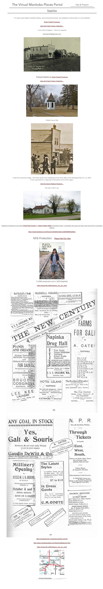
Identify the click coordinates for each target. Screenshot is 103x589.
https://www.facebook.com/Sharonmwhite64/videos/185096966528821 (52, 232)
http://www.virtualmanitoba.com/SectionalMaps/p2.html (52, 543)
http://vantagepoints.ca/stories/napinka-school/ (51, 539)
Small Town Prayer (29, 226)
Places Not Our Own (62, 239)
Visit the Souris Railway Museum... (52, 184)
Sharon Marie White (45, 226)
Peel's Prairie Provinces (52, 22)
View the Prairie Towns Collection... (52, 26)
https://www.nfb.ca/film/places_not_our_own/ (52, 285)
